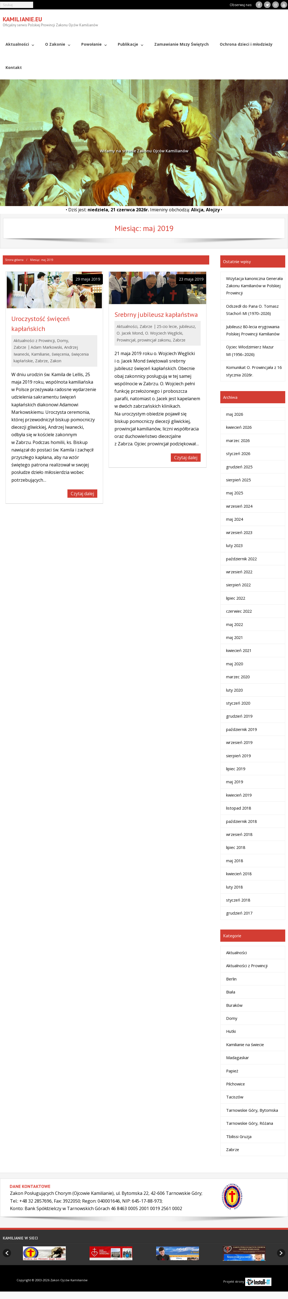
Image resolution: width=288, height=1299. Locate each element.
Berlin (231, 978)
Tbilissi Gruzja (239, 1136)
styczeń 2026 (238, 453)
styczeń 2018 (238, 900)
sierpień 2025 (238, 479)
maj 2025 (234, 493)
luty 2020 (234, 689)
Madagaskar (237, 1057)
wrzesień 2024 (239, 506)
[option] (44, 1253)
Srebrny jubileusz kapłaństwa (156, 314)
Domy (62, 340)
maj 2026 (234, 414)
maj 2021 (234, 637)
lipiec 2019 (235, 768)
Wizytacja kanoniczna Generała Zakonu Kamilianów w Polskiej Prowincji (254, 285)
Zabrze (20, 347)
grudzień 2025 (239, 466)
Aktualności (127, 326)
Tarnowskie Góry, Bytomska (252, 1110)
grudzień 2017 (239, 913)
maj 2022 (234, 624)
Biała (230, 992)
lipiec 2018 (235, 847)
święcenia (60, 354)
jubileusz (187, 326)
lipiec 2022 (235, 597)
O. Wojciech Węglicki (163, 333)
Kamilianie (40, 354)
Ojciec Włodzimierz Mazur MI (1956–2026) (250, 350)
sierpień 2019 (238, 755)
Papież (232, 1070)
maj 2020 (234, 663)
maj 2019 (234, 781)
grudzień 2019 (239, 716)
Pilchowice (235, 1084)
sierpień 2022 (238, 584)
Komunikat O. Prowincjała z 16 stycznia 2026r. (254, 370)
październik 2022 (241, 558)
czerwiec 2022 (239, 611)
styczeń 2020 (238, 703)
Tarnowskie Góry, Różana (249, 1123)
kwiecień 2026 (239, 427)
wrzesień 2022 (239, 571)
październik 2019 (241, 729)
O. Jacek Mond (130, 333)
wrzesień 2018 (239, 834)
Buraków (234, 1005)
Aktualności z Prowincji (34, 340)
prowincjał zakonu (154, 339)
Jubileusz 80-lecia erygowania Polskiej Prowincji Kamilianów (252, 330)
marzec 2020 (238, 676)
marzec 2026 (238, 440)
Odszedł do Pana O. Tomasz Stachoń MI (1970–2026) (252, 309)
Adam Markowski (46, 347)
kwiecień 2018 (239, 873)
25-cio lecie (167, 326)
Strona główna (14, 259)
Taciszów (234, 1097)
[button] (7, 1253)
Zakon (55, 360)
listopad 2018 (238, 808)
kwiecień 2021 (239, 650)
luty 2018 (234, 886)
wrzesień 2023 (239, 532)
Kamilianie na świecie (245, 1044)
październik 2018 (241, 821)
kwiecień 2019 (239, 794)
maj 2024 (234, 519)
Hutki (231, 1031)
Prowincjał (126, 339)
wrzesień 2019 (239, 742)
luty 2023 (234, 545)
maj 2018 (234, 860)
